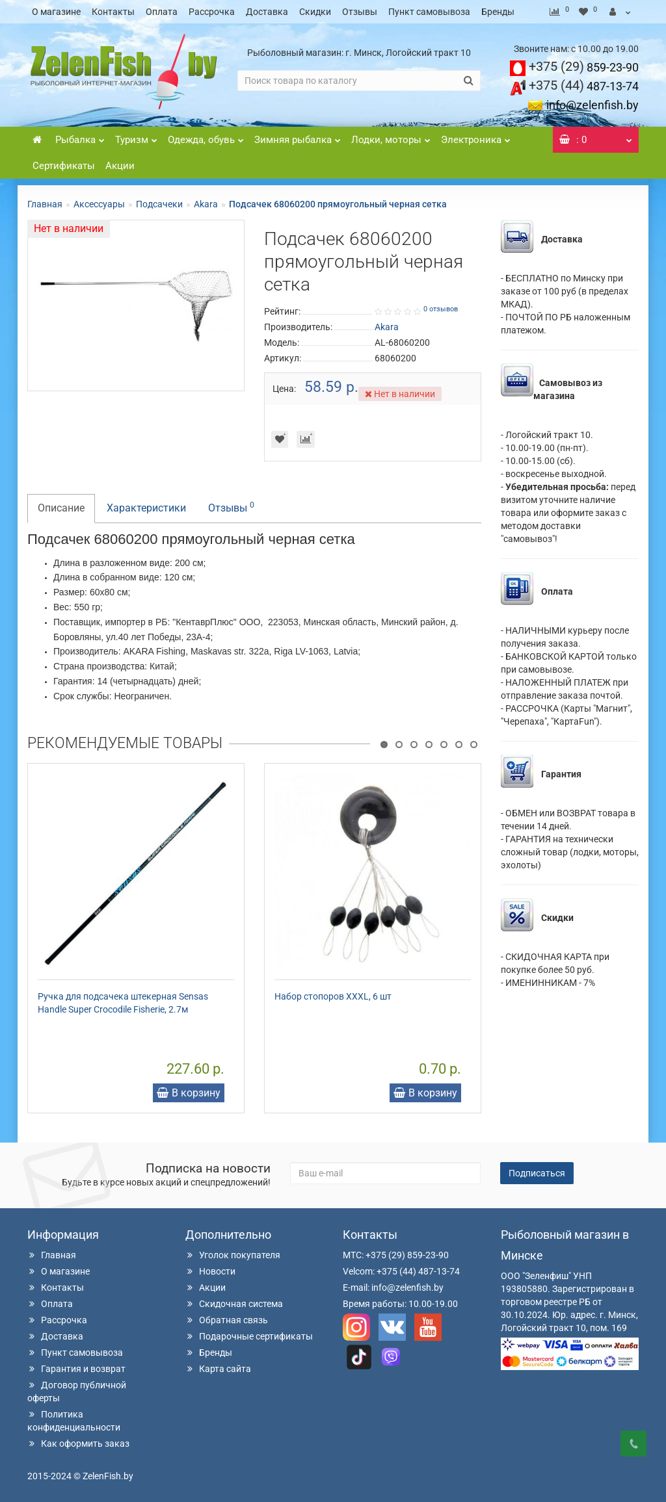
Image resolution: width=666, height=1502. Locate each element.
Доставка (267, 11)
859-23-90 (584, 67)
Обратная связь (226, 1320)
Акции (120, 166)
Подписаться (537, 1173)
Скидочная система (234, 1304)
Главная (44, 204)
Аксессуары (99, 204)
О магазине (56, 11)
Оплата (162, 11)
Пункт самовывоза (429, 11)
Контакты (113, 11)
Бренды (497, 11)
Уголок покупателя (232, 1255)
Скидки (315, 11)
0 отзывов (440, 309)
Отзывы (359, 11)
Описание (61, 508)
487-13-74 (584, 86)
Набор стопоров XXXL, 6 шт (333, 996)
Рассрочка (212, 11)
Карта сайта (218, 1369)
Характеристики (146, 508)
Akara (206, 204)
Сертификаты (64, 166)
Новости (210, 1271)
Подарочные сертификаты (249, 1336)
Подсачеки (159, 204)
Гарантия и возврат (76, 1369)
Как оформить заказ (78, 1443)
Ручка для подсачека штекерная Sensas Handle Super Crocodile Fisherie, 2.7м (123, 1003)
